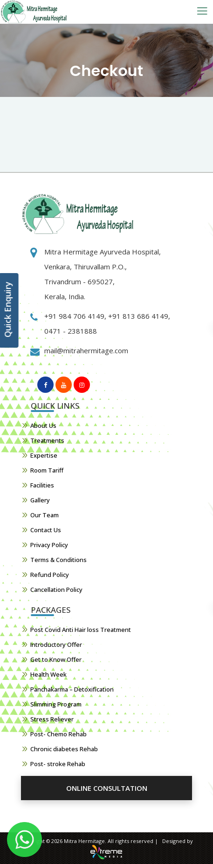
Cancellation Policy (56, 589)
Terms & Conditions (58, 559)
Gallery (40, 500)
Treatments (47, 440)
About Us (43, 425)
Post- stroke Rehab (57, 764)
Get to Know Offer (56, 659)
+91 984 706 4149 (74, 316)
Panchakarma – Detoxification (72, 689)
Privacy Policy (49, 545)
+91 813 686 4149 (137, 316)
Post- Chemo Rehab (58, 734)
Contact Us (45, 530)
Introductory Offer (56, 644)
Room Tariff (46, 470)
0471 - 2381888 (70, 331)
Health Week (48, 674)
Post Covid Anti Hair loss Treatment (80, 629)
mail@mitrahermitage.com (86, 350)
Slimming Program (56, 704)
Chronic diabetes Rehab (64, 749)
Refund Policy (49, 574)
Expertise (43, 455)
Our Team (44, 515)
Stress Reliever (52, 719)
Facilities (42, 485)
